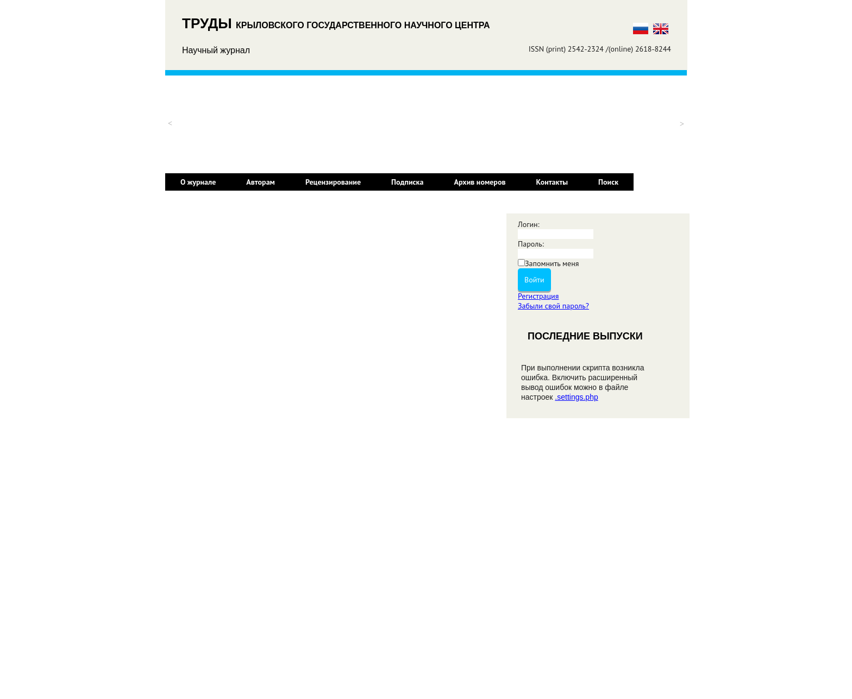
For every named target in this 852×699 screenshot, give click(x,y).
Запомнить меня (552, 263)
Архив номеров (479, 182)
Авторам (260, 182)
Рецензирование (333, 182)
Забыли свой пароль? (553, 306)
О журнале (198, 182)
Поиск (608, 182)
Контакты (552, 182)
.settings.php (576, 397)
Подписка (407, 182)
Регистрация (538, 296)
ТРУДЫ (209, 23)
